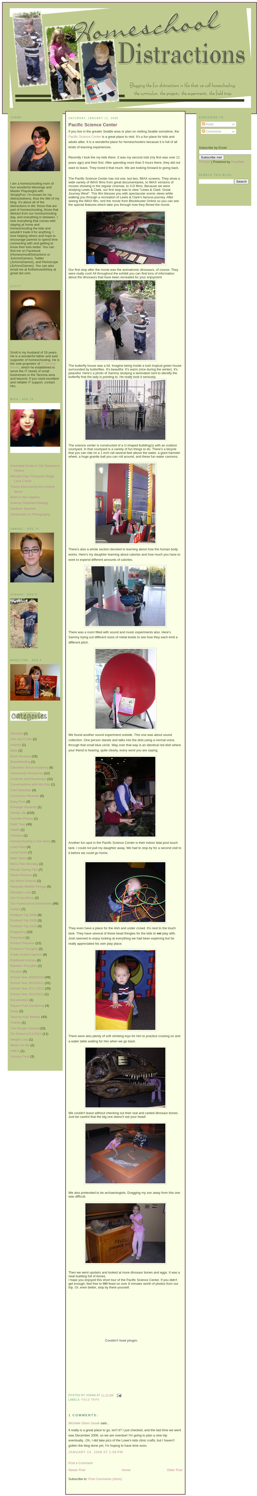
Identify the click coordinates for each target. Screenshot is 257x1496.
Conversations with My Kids (30, 784)
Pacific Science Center (92, 124)
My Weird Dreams (23, 881)
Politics (15, 909)
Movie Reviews (21, 875)
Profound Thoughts (24, 949)
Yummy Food (19, 1056)
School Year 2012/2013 (27, 994)
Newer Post (76, 1470)
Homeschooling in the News (30, 841)
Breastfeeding (20, 762)
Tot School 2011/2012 (26, 1034)
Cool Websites (20, 790)
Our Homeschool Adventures (31, 903)
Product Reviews (22, 943)
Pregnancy (18, 932)
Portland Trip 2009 (23, 920)
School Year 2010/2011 (27, 983)
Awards (15, 745)
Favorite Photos (21, 818)
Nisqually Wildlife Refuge (28, 886)
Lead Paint (18, 847)
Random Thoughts (23, 966)
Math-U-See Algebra (25, 497)
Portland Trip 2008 (23, 915)
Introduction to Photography (30, 514)
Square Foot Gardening (27, 1005)
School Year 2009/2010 (27, 977)
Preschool (17, 937)
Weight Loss (19, 1039)
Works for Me (19, 1045)
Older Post (174, 1470)
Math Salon (18, 858)
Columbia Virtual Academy (29, 767)
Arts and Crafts (21, 739)
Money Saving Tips (24, 869)
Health (15, 830)
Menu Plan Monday (24, 864)
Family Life (18, 813)
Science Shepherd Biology (29, 503)
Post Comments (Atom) (105, 1479)
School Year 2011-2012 (27, 988)
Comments (211, 131)
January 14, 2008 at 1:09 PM (95, 1452)
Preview (204, 162)
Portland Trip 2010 (23, 926)
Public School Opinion (26, 954)
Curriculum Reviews (24, 796)
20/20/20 (16, 733)
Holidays (16, 835)
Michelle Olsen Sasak (84, 1423)
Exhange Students (23, 807)
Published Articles (23, 960)
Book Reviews (20, 756)
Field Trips (17, 824)
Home (126, 1470)
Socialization (19, 1000)
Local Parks (18, 852)
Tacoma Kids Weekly (25, 1017)
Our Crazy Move (22, 898)
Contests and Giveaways (28, 779)
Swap (14, 1011)
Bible (13, 750)
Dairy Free (17, 801)
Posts (208, 124)
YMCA (15, 1051)
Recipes (16, 971)
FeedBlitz (238, 162)
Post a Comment (80, 1463)
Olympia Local (20, 892)
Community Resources (26, 773)
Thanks (15, 1022)
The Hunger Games (24, 1028)
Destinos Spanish (22, 508)
